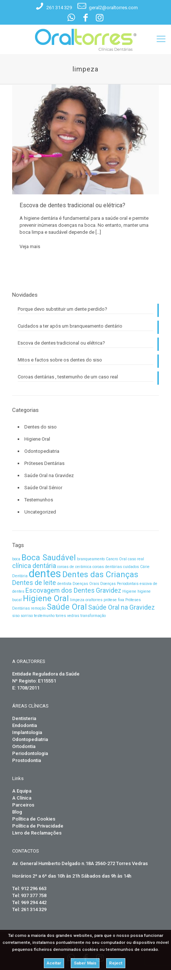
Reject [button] (115, 963)
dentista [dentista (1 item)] (64, 583)
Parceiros (23, 805)
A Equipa (21, 791)
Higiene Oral (37, 439)
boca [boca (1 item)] (16, 559)
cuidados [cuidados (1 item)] (131, 566)
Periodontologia (30, 753)
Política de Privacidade (37, 826)
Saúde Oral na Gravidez (49, 475)
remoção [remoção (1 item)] (38, 608)
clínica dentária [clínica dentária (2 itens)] (34, 565)
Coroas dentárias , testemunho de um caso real (68, 377)
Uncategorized (40, 512)
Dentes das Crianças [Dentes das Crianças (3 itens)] (100, 574)
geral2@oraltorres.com (113, 7)
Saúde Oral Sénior (43, 487)
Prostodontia (26, 760)
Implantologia (27, 732)
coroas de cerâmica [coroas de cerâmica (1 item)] (74, 566)
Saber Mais (85, 963)
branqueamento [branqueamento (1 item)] (91, 559)
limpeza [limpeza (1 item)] (77, 599)
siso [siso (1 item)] (16, 615)
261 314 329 (59, 7)
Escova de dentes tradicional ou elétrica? (72, 205)
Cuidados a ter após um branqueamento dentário (70, 326)
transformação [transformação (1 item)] (93, 615)
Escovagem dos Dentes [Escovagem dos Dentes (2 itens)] (60, 590)
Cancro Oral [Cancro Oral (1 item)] (116, 559)
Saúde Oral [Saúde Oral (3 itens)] (67, 606)
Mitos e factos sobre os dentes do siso (60, 360)
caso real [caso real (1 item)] (136, 559)
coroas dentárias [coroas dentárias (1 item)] (107, 566)
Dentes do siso (40, 427)
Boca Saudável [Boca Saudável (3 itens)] (48, 557)
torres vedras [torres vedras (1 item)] (67, 615)
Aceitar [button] (54, 963)
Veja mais (30, 246)
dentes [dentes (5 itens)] (45, 573)
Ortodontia (23, 746)
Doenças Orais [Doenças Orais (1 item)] (86, 583)
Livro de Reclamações (37, 833)
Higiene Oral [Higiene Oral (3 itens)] (46, 598)
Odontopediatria (41, 451)
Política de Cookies (33, 819)
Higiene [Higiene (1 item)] (129, 591)
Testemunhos (38, 499)
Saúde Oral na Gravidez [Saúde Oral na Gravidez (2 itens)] (121, 607)
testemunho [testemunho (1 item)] (44, 615)
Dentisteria (24, 718)
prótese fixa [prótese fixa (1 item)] (114, 599)
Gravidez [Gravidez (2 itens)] (108, 590)
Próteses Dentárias (44, 463)
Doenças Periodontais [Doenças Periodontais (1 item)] (119, 583)
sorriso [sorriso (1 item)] (27, 615)
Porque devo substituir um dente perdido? (62, 309)
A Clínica (21, 798)
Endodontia (24, 725)
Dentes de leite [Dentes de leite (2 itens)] (34, 582)
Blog (17, 812)
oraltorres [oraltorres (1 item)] (94, 599)
